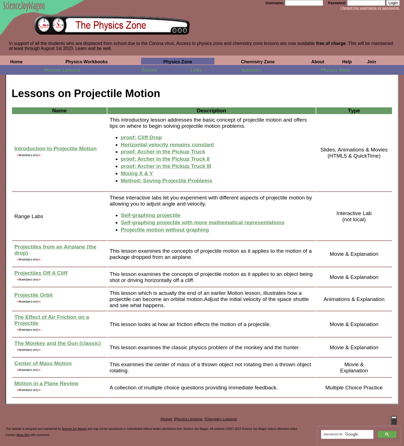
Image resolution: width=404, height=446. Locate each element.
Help (347, 61)
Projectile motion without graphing (165, 230)
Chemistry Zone (258, 61)
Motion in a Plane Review (46, 383)
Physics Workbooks (87, 61)
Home (16, 61)
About (317, 61)
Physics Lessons (62, 70)
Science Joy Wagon (74, 428)
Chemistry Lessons (220, 419)
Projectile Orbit (33, 295)
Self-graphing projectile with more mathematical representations (203, 222)
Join (371, 61)
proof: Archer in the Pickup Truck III (166, 166)
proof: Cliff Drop (141, 137)
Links (196, 70)
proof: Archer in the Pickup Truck (163, 152)
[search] (347, 434)
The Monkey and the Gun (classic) (57, 343)
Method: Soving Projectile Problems (166, 181)
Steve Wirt (23, 435)
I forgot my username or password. (370, 8)
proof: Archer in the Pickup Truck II (165, 159)
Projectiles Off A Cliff (40, 273)
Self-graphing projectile (150, 215)
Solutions (251, 70)
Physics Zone (177, 61)
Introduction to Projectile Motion (55, 148)
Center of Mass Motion (43, 363)
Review (149, 70)
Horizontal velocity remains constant (167, 145)
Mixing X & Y (137, 173)
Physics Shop (335, 70)
